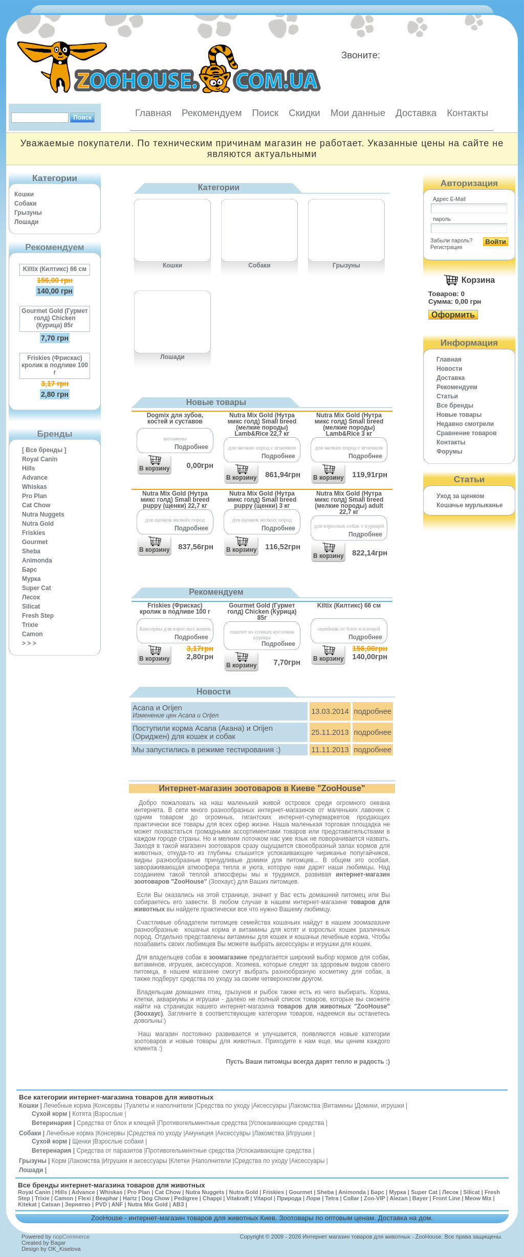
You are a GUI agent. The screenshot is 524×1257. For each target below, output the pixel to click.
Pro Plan (34, 496)
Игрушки (300, 1133)
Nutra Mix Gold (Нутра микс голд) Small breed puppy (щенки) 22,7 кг (175, 499)
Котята (81, 1113)
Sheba (31, 551)
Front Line (447, 1198)
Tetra (331, 1198)
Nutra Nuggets (43, 514)
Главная (153, 112)
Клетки (180, 1160)
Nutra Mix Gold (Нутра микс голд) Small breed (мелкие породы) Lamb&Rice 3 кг (349, 424)
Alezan (398, 1198)
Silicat (31, 606)
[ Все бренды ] (44, 450)
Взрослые (109, 1113)
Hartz (130, 1198)
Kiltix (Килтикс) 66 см (54, 269)
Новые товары (459, 414)
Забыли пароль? (451, 240)
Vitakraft (237, 1198)
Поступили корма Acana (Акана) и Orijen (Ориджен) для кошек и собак (203, 732)
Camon (32, 634)
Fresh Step (38, 615)
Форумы (449, 451)
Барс (29, 569)
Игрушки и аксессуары (135, 1160)
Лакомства (305, 1105)
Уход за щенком (460, 496)
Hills (28, 468)
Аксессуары (270, 1105)
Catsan (50, 1204)
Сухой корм (49, 1113)
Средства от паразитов (109, 1150)
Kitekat (27, 1204)
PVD (101, 1204)
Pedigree (186, 1198)
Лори (313, 1198)
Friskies (33, 532)
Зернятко (78, 1204)
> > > (29, 643)
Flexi (84, 1198)
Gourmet (35, 542)
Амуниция (199, 1133)
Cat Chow (36, 505)
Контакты (467, 112)
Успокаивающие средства (287, 1123)
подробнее (372, 711)
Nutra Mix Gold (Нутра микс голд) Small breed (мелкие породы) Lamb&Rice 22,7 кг (262, 424)
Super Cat (36, 588)
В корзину (154, 468)
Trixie (30, 624)
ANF (117, 1204)
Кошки (24, 194)
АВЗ (178, 1204)
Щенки (81, 1141)
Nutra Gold (38, 523)
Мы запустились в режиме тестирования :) (206, 750)
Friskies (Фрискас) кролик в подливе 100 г (54, 365)
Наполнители (212, 1160)
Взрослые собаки (119, 1141)
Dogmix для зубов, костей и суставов (175, 418)
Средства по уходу (223, 1105)
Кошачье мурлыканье (469, 505)
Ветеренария (51, 1150)
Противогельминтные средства (203, 1123)
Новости (449, 368)
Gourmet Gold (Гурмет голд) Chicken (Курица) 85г (54, 318)
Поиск (265, 112)
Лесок (31, 597)
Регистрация (446, 247)
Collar (351, 1198)
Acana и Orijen (157, 708)
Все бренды (454, 405)
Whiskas (34, 486)
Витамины (338, 1105)
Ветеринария (52, 1123)
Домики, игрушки (380, 1105)
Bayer (420, 1198)
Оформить (453, 314)
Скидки (304, 112)
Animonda (37, 560)
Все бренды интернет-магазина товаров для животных (111, 1185)
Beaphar (107, 1198)
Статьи (447, 396)
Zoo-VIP (374, 1198)
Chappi (212, 1198)
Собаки (25, 203)
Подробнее (191, 447)
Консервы (108, 1105)
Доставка (416, 112)
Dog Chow (155, 1198)
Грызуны (28, 212)
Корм (59, 1160)
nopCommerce (71, 1236)
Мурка (31, 578)
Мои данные (358, 112)
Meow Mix (478, 1198)
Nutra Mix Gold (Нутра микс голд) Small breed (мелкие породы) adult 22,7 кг (349, 502)
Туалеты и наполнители (159, 1105)
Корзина (478, 280)
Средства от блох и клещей (116, 1123)
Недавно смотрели (465, 424)
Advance (35, 477)
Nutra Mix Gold (147, 1204)
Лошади (26, 222)
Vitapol (263, 1198)
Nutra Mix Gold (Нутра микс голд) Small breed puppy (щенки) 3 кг (262, 499)
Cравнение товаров (466, 433)
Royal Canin (39, 459)
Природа (289, 1198)
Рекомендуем (212, 112)
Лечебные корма (67, 1105)
